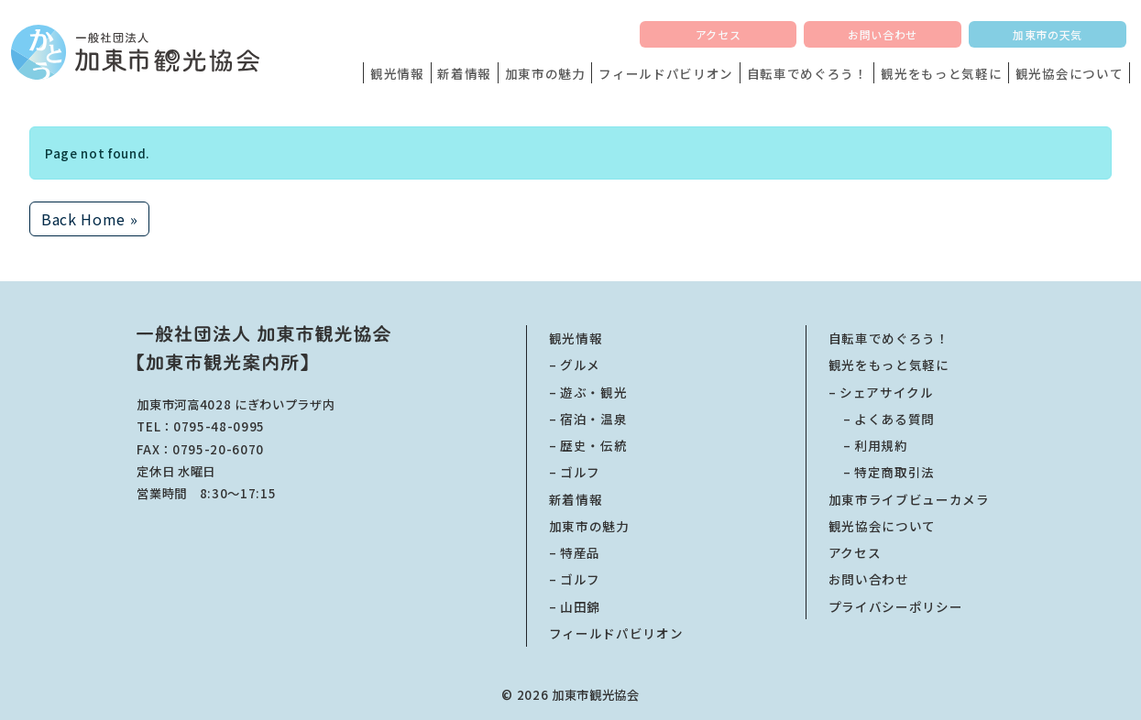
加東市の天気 (1047, 34)
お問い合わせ (882, 34)
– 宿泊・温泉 (588, 418)
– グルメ (574, 364)
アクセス (718, 34)
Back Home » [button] (89, 219)
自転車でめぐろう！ (807, 73)
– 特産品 (574, 552)
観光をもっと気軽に (941, 73)
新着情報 (464, 73)
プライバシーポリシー (895, 606)
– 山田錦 (574, 606)
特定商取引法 (881, 472)
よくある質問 (881, 418)
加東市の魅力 (545, 73)
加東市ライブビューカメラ (909, 499)
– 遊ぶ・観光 (588, 392)
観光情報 (397, 73)
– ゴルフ (574, 472)
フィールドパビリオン (665, 73)
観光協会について (1069, 73)
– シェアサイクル (881, 392)
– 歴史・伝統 (588, 445)
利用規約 (868, 445)
